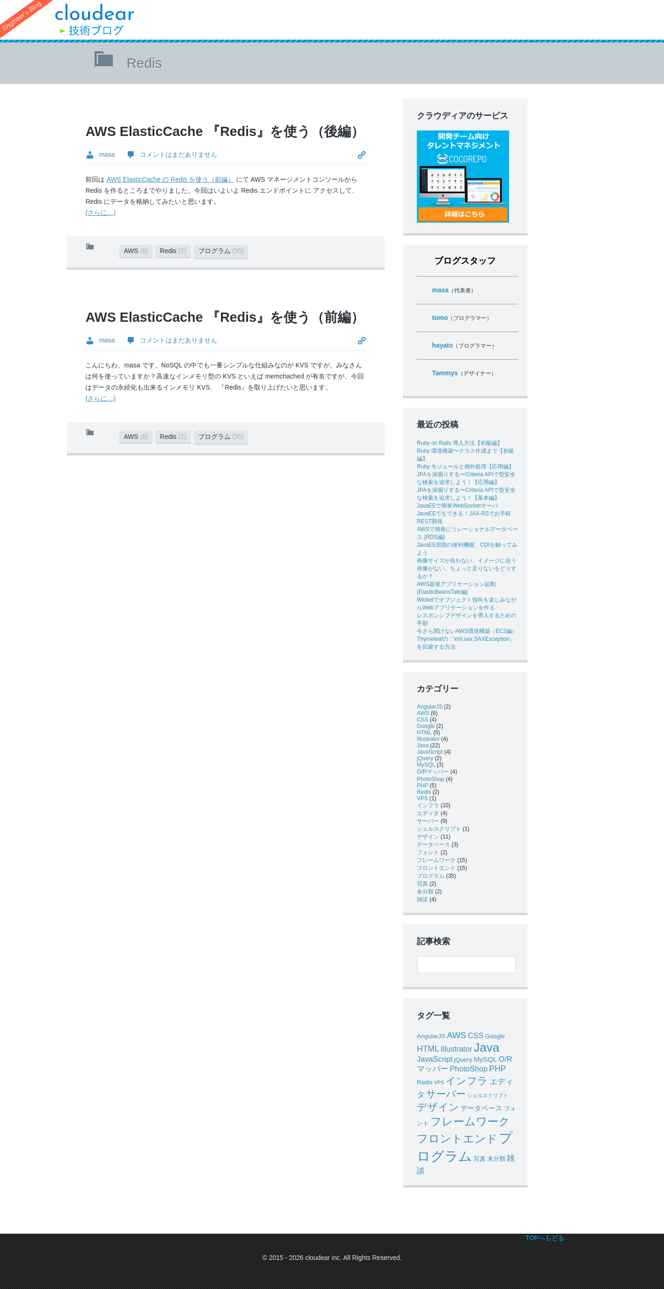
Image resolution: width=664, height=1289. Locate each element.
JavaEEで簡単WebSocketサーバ (457, 506)
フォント (428, 852)
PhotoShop (430, 779)
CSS (422, 719)
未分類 (425, 891)
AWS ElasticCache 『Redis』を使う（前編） (224, 317)
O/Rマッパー (433, 772)
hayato (442, 345)
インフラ (428, 805)
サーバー (428, 821)
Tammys (445, 373)
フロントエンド (436, 868)
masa (440, 290)
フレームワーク (436, 860)
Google (426, 726)
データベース (433, 844)
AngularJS (429, 707)
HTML (424, 732)
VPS (422, 798)
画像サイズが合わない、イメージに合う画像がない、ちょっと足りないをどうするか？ (466, 568)
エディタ (428, 813)
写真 (422, 884)
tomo (440, 317)
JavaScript (430, 752)
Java (422, 745)
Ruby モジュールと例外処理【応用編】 (465, 466)
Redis (173, 250)
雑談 (422, 899)
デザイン (428, 837)
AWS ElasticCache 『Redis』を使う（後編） (224, 131)
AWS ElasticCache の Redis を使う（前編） (170, 179)
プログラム (221, 250)
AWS (136, 250)
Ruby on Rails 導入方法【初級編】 (460, 443)
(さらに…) (100, 212)
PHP (422, 785)
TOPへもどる (544, 1238)
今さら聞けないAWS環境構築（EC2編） (467, 631)
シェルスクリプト (439, 829)
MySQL (426, 765)
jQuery (425, 758)
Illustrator (428, 739)
